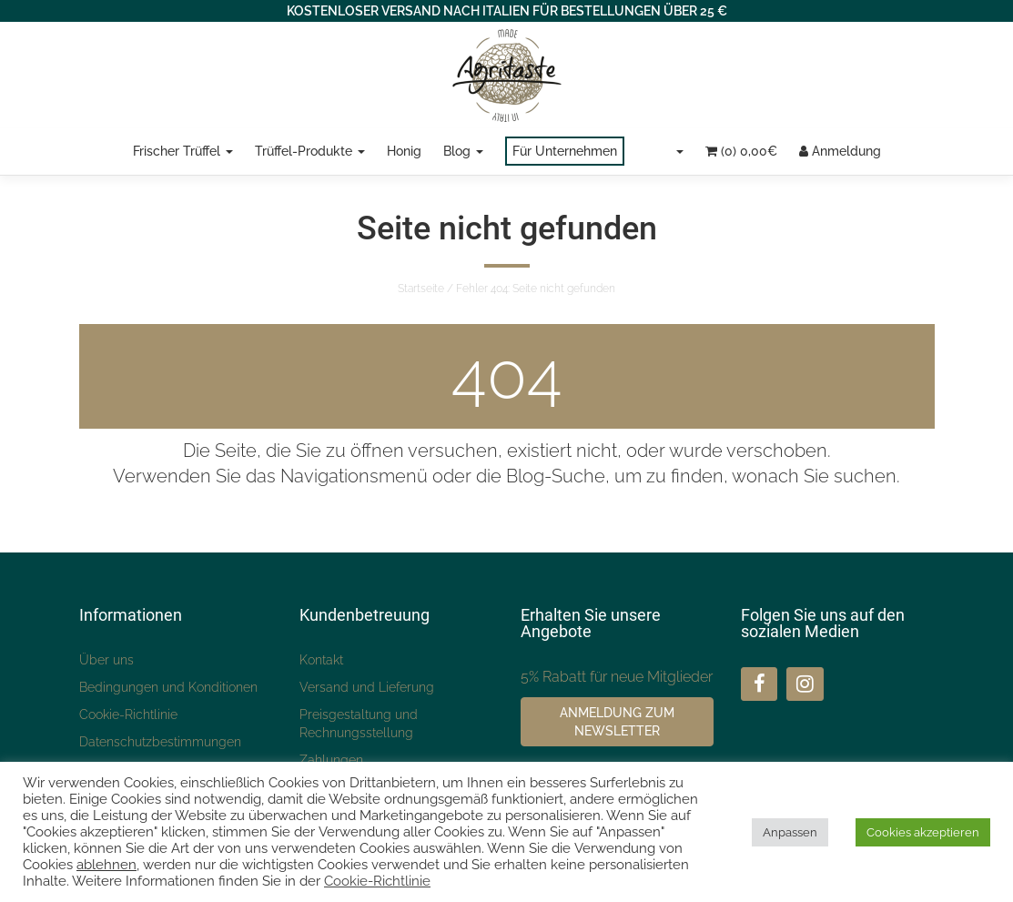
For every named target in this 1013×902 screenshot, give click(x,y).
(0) (741, 151)
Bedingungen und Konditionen (168, 687)
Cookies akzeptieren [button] (922, 832)
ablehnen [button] (106, 864)
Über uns (106, 660)
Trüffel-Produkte (310, 151)
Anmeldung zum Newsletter (617, 721)
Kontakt (321, 660)
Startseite (421, 288)
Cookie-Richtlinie (128, 714)
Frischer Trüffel (183, 151)
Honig (404, 151)
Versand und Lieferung (366, 687)
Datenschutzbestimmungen (160, 742)
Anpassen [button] (790, 832)
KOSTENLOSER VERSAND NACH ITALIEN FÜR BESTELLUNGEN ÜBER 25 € (507, 11)
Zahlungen (331, 760)
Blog (463, 151)
